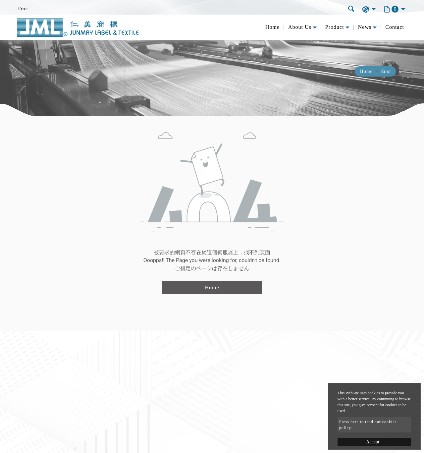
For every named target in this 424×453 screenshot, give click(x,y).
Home (272, 27)
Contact (394, 27)
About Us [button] (299, 27)
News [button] (364, 27)
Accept (372, 441)
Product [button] (334, 27)
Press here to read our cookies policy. (368, 425)
